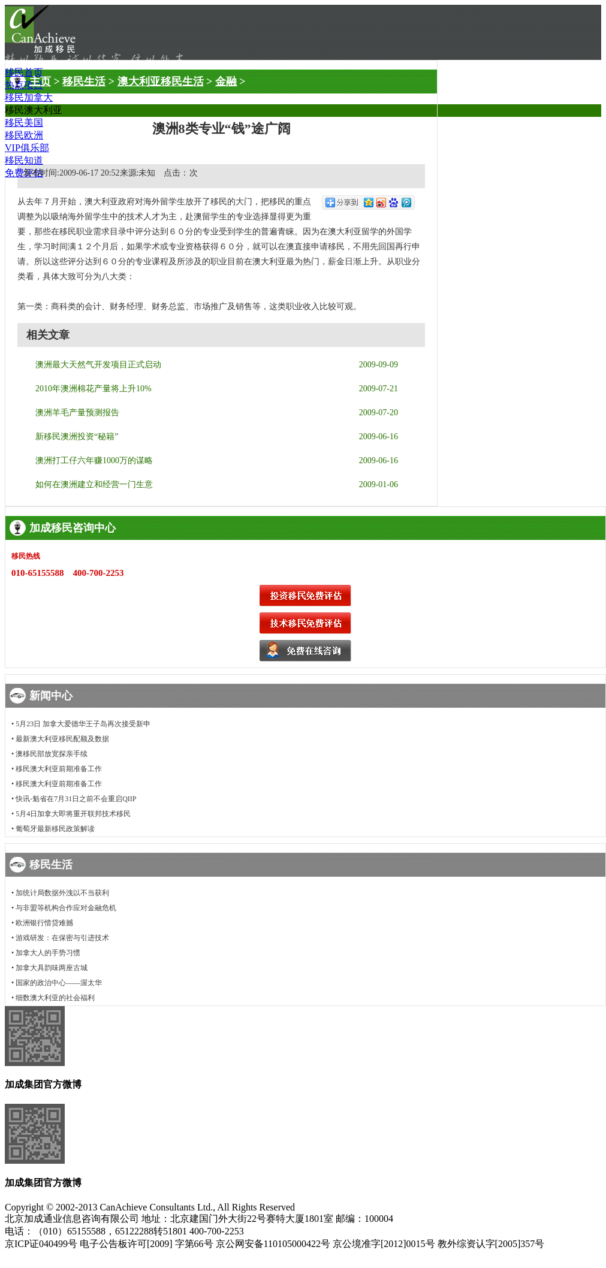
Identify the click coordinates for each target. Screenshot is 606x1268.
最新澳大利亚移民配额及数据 (62, 739)
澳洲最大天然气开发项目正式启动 (98, 364)
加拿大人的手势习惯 (48, 953)
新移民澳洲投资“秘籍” (76, 436)
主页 (40, 81)
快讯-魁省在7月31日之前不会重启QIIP (76, 799)
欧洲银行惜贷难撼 (44, 923)
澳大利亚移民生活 (160, 81)
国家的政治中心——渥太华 (59, 983)
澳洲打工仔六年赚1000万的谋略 (94, 460)
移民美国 (24, 122)
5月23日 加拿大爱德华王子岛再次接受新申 (83, 724)
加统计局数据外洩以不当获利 (62, 893)
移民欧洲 (24, 135)
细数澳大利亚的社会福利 (55, 998)
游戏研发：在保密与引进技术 (62, 938)
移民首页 (24, 72)
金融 (226, 81)
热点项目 (24, 85)
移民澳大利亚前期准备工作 (59, 769)
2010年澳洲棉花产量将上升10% (93, 388)
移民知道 (24, 160)
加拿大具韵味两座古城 (52, 968)
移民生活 (83, 81)
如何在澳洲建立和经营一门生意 (94, 484)
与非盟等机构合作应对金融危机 (66, 908)
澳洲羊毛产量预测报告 (77, 412)
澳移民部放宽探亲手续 (52, 754)
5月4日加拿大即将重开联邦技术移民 (73, 814)
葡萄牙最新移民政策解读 (55, 829)
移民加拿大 (29, 97)
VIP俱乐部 (27, 148)
